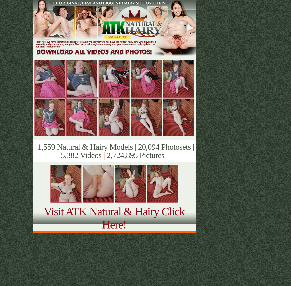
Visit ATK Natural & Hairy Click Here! (114, 218)
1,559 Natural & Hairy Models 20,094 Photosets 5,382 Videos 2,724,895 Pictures (114, 151)
